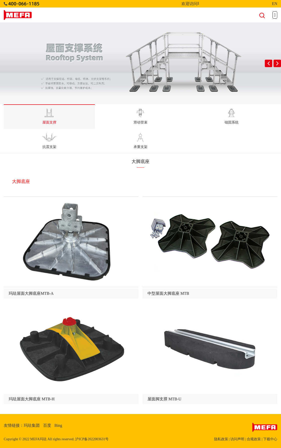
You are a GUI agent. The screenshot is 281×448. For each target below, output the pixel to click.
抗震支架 (49, 141)
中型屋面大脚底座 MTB (168, 293)
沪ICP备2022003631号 (92, 439)
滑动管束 (140, 116)
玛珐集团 (32, 425)
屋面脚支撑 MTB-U (164, 399)
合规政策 (254, 439)
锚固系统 (231, 116)
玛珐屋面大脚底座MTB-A (31, 293)
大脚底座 (21, 181)
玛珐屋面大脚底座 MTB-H (32, 399)
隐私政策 (221, 439)
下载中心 (270, 439)
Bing (58, 425)
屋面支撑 (49, 116)
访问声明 (237, 439)
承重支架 (140, 141)
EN (274, 3)
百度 (47, 425)
